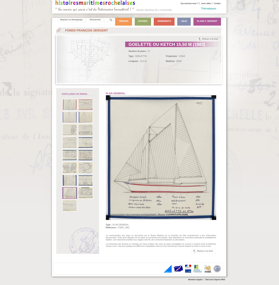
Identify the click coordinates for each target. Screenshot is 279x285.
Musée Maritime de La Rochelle (154, 10)
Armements (164, 21)
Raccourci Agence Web (215, 280)
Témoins (123, 21)
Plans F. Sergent (207, 21)
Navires (143, 21)
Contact (217, 3)
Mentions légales (195, 280)
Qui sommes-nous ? (189, 3)
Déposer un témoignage (71, 19)
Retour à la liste (210, 39)
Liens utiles (206, 3)
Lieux (184, 21)
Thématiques (208, 8)
